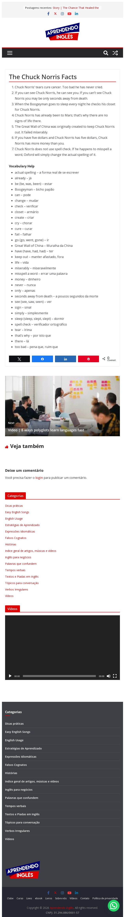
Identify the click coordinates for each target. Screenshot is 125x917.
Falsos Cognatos (15, 538)
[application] (62, 647)
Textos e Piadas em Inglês (22, 576)
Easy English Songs (17, 512)
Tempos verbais (15, 570)
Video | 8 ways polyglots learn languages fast (46, 426)
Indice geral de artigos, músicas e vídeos (30, 551)
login (39, 477)
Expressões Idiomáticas (20, 531)
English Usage (14, 518)
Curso (20, 898)
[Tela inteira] (115, 676)
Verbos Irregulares (16, 589)
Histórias (10, 544)
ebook (38, 898)
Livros (48, 898)
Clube (10, 898)
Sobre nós (61, 898)
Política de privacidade (105, 898)
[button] (114, 906)
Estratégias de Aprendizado (22, 525)
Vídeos (9, 596)
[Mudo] (109, 676)
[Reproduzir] (10, 676)
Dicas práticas (14, 506)
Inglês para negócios (18, 557)
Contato (84, 898)
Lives (29, 898)
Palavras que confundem (21, 564)
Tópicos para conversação (22, 583)
